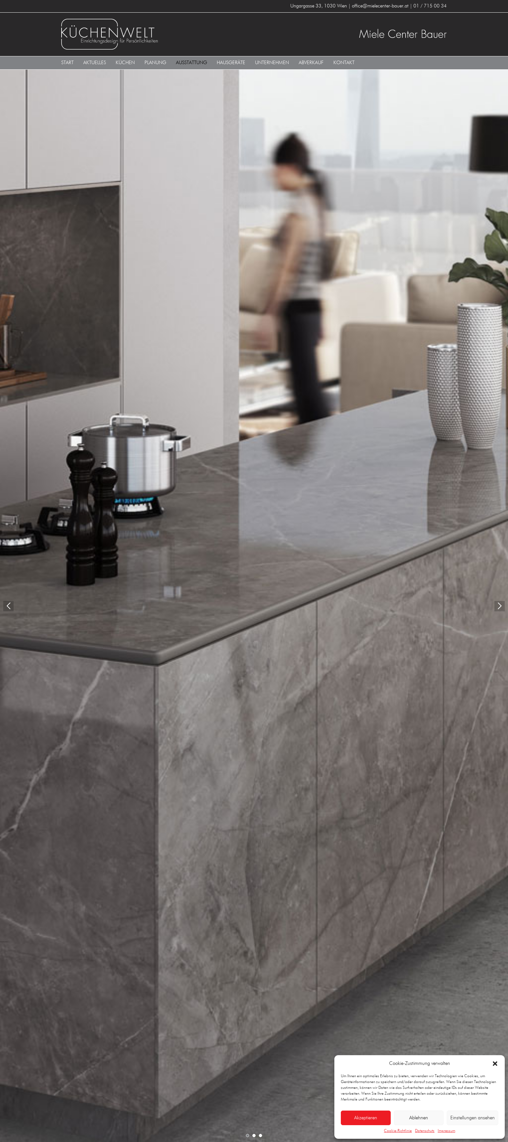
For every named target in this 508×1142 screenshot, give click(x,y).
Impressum (446, 1131)
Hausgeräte (231, 62)
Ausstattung (191, 62)
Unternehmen (272, 62)
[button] (495, 1063)
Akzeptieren (365, 1117)
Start (67, 62)
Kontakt (343, 62)
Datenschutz (424, 1131)
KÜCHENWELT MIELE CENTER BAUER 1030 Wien (155, 34)
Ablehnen (418, 1117)
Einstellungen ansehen (472, 1117)
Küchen (125, 62)
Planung (155, 62)
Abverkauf (311, 62)
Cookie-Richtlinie (398, 1131)
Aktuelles (94, 62)
